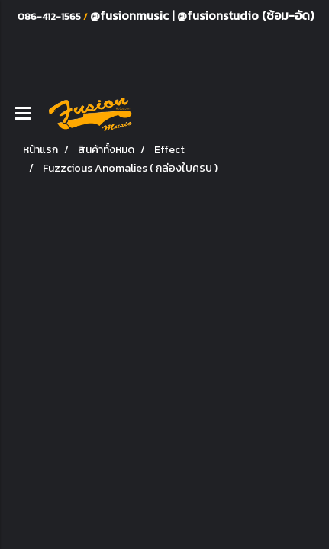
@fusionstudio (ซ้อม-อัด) (245, 15)
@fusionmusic (131, 15)
